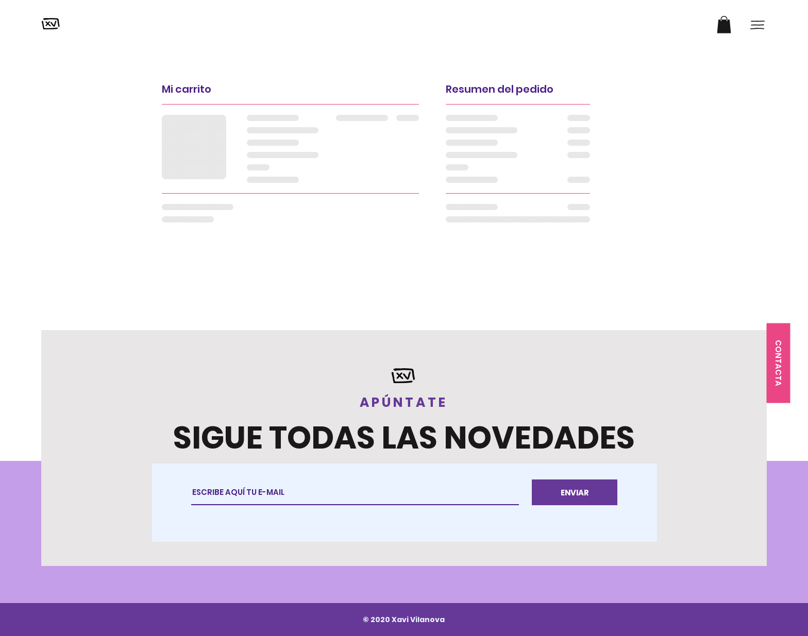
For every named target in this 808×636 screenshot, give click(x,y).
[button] (724, 24)
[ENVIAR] (574, 492)
